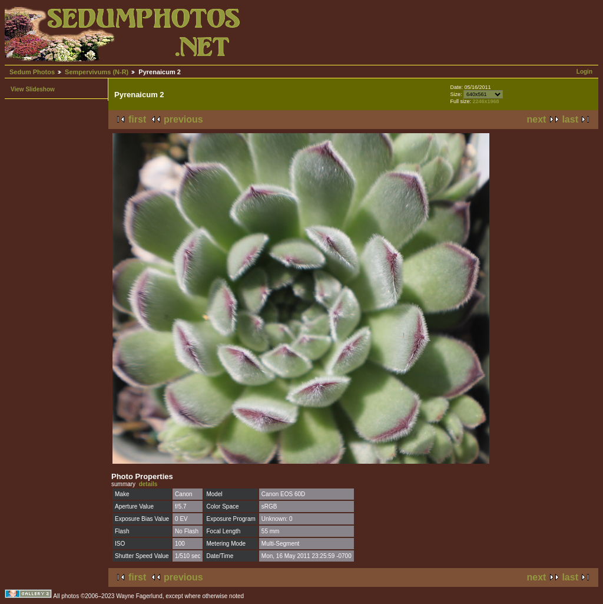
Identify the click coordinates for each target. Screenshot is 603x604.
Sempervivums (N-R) (96, 71)
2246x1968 (485, 101)
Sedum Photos (32, 71)
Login (584, 71)
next (536, 119)
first (137, 119)
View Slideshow (33, 89)
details (148, 484)
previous (183, 119)
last (570, 119)
